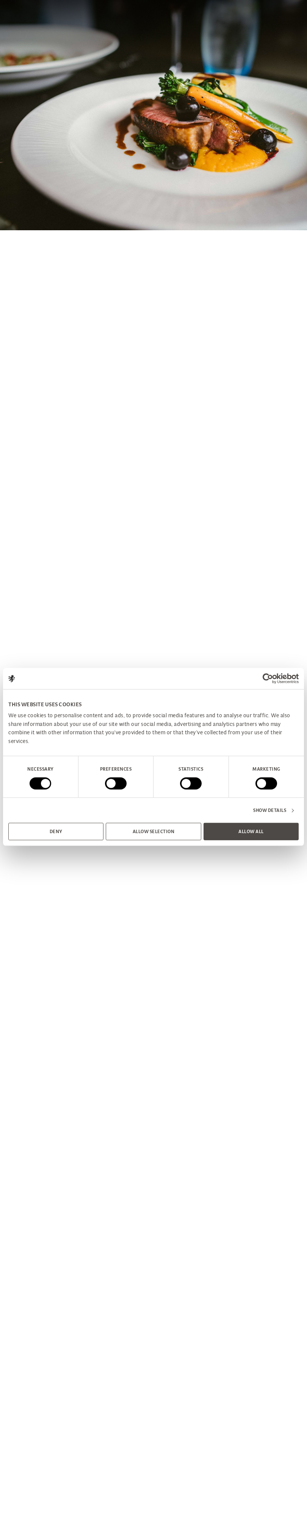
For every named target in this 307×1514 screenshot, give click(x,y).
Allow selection (154, 831)
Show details (269, 810)
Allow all (251, 831)
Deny (56, 831)
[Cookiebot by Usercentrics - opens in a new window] (265, 678)
